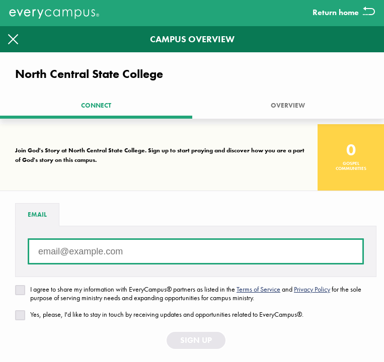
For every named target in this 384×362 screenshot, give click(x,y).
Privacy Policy (312, 289)
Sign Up (196, 340)
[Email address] (196, 251)
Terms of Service (258, 289)
